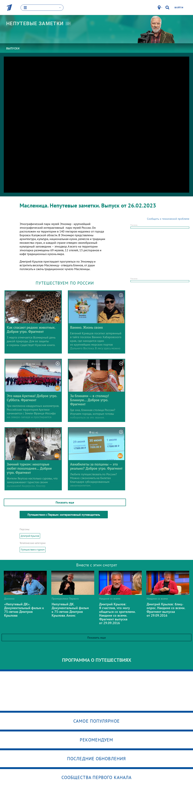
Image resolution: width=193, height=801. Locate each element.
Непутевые (35, 23)
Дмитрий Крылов (30, 536)
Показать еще (65, 502)
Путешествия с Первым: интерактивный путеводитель (64, 514)
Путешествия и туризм (32, 549)
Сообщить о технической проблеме (168, 218)
